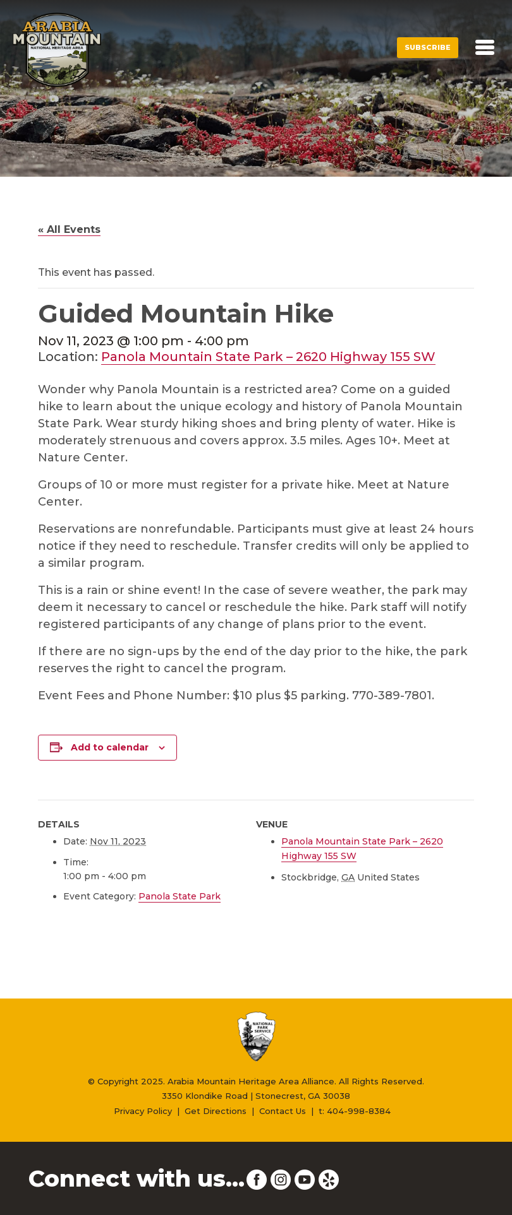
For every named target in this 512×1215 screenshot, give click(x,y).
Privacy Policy (143, 1111)
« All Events (69, 229)
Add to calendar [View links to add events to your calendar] (110, 747)
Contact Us (282, 1111)
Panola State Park (179, 896)
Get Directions (216, 1111)
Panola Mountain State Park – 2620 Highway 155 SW (268, 356)
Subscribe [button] (428, 47)
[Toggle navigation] (485, 47)
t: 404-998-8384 (355, 1111)
